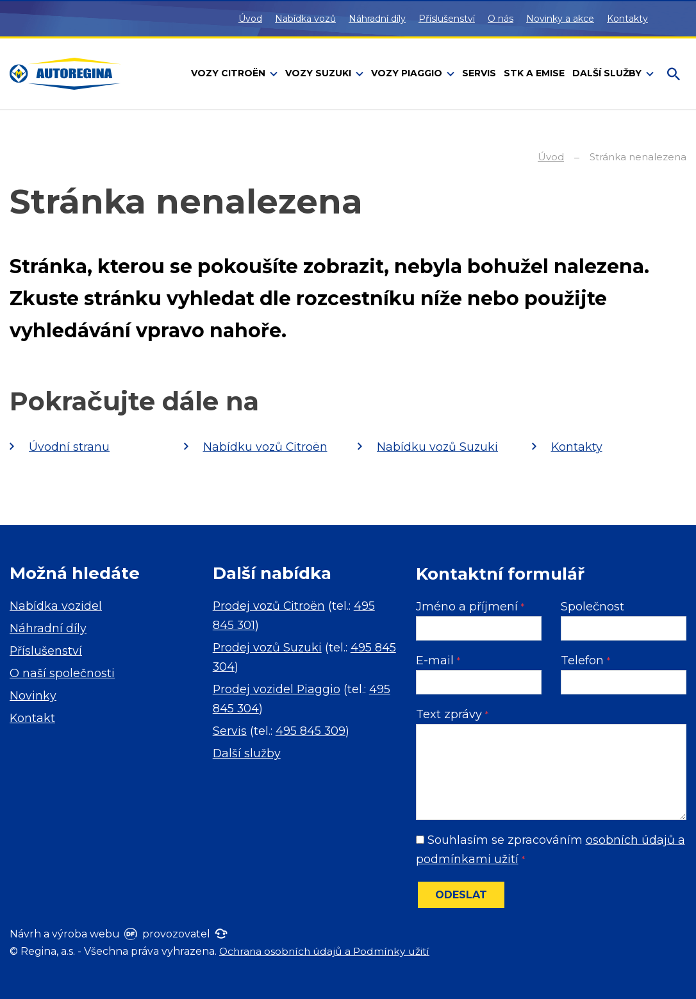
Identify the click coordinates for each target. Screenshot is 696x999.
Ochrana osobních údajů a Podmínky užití (327, 951)
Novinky (33, 696)
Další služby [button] (608, 73)
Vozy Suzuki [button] (319, 73)
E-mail (438, 660)
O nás (500, 18)
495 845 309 (311, 731)
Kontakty (627, 18)
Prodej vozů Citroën (270, 606)
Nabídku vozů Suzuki (438, 447)
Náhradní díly (377, 18)
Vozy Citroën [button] (229, 73)
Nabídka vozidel (56, 606)
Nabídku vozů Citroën (266, 447)
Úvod (250, 18)
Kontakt (33, 718)
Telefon (585, 660)
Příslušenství (446, 18)
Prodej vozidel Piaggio (277, 689)
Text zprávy (452, 714)
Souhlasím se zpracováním (550, 849)
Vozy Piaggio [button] (408, 73)
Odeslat (461, 895)
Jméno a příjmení (470, 607)
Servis (230, 731)
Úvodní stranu (69, 447)
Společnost (592, 607)
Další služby (247, 753)
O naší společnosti (62, 673)
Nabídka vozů (305, 18)
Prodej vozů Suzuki (268, 648)
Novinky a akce (560, 18)
